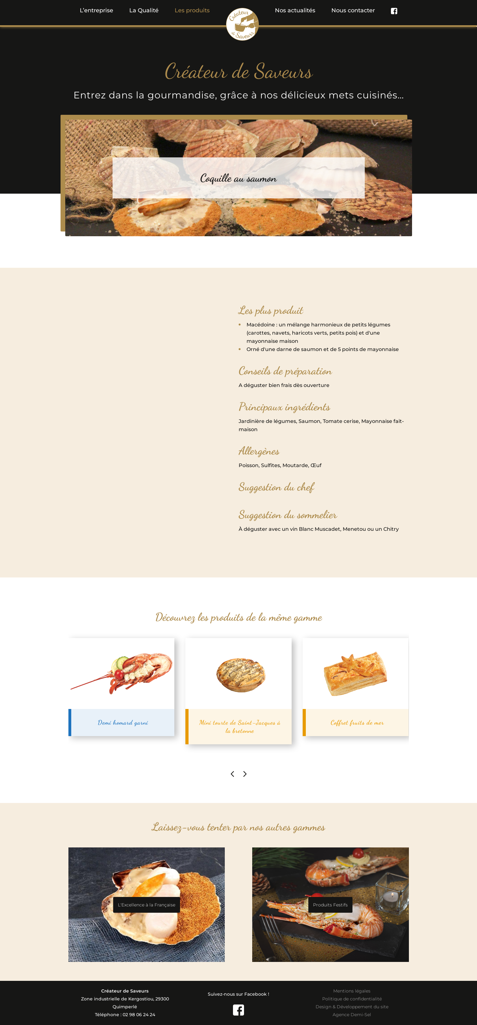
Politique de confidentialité (352, 999)
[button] (192, 10)
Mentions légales (351, 991)
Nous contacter (353, 10)
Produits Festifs (330, 905)
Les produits (192, 10)
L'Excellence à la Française (146, 905)
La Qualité (144, 10)
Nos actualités (295, 10)
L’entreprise (96, 10)
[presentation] (232, 774)
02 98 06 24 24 (139, 1014)
